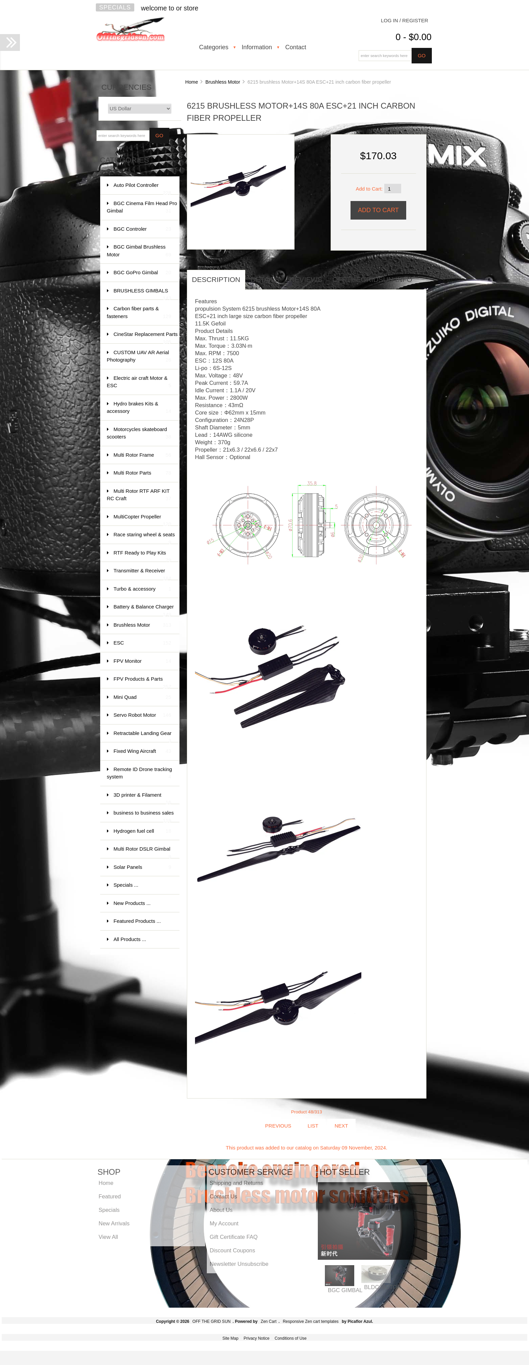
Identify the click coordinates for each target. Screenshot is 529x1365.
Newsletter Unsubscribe (239, 1264)
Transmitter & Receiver (142, 574)
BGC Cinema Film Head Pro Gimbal (142, 207)
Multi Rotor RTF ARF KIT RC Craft (139, 495)
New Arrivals (114, 1223)
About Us (221, 1210)
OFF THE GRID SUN (211, 1321)
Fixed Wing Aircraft (142, 751)
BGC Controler (142, 229)
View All (108, 1237)
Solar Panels (142, 867)
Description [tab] (216, 279)
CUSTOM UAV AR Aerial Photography (139, 356)
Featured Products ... (137, 921)
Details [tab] (264, 279)
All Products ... (130, 939)
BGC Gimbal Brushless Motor (139, 251)
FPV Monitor (142, 661)
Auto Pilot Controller (142, 188)
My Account (224, 1223)
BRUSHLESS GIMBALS (142, 294)
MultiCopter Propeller (142, 520)
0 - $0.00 (413, 37)
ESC (142, 643)
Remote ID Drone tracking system (139, 773)
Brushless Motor (222, 82)
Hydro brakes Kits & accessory (139, 408)
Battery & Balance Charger (144, 610)
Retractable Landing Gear (143, 736)
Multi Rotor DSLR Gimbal (142, 852)
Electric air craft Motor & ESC (139, 382)
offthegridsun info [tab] (372, 279)
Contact (295, 47)
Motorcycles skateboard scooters (139, 433)
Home (191, 82)
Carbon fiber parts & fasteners (139, 313)
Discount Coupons (232, 1250)
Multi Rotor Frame (142, 455)
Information (257, 47)
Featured (110, 1196)
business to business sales (144, 816)
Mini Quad (142, 697)
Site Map (230, 1338)
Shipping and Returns (236, 1183)
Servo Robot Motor (142, 715)
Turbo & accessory (142, 589)
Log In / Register (404, 20)
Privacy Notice (257, 1338)
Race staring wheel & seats (144, 538)
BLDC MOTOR (382, 1287)
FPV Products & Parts (142, 682)
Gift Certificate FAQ (233, 1237)
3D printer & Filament (142, 798)
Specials (115, 7)
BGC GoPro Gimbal (142, 273)
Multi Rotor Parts (142, 473)
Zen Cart (269, 1321)
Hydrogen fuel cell (142, 831)
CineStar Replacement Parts (146, 337)
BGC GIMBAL (345, 1290)
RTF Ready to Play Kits (142, 556)
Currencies (127, 87)
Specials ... (126, 885)
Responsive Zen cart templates (310, 1321)
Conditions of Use (291, 1338)
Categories (213, 47)
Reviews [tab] (305, 279)
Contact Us (223, 1196)
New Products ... (132, 903)
